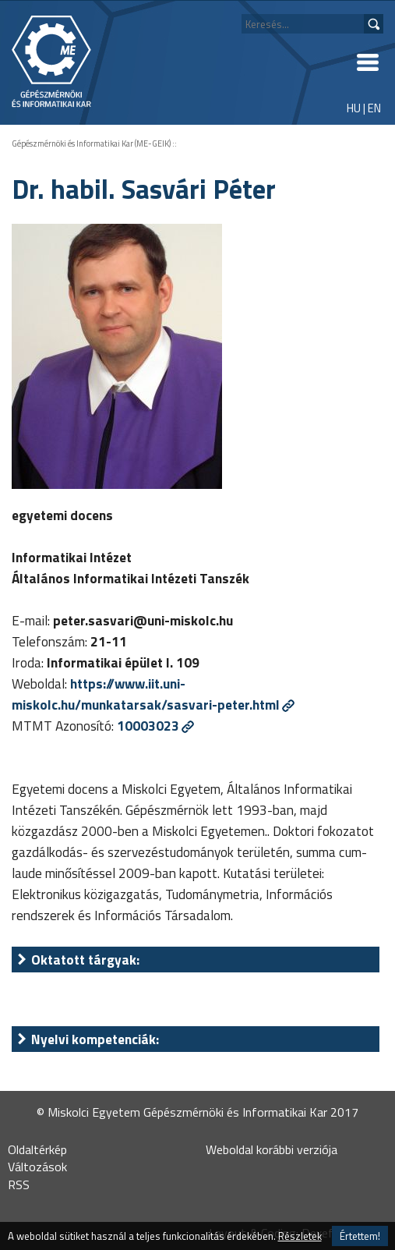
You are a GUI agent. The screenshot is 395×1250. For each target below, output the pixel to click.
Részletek (300, 1236)
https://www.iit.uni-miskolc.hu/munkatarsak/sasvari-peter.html (146, 694)
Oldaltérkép (37, 1149)
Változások (37, 1166)
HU (354, 108)
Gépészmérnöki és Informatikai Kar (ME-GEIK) (91, 143)
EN (374, 108)
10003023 (148, 725)
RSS (19, 1184)
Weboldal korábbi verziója (271, 1149)
